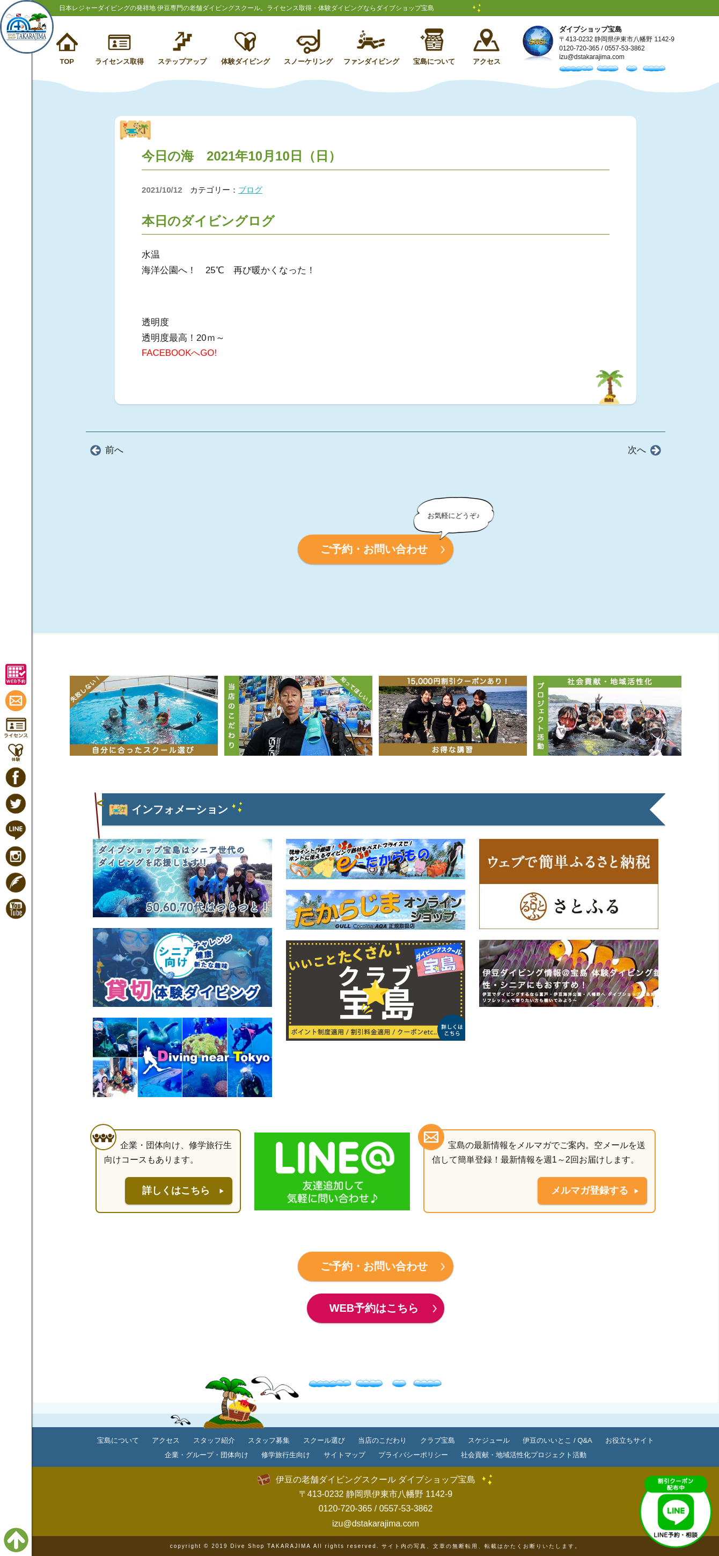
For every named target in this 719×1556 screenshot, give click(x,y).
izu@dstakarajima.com (592, 57)
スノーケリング (308, 61)
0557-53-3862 (625, 48)
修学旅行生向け (285, 1455)
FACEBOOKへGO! (179, 353)
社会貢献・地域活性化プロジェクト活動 (523, 1455)
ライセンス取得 (119, 61)
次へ (637, 450)
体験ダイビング (245, 61)
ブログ (250, 189)
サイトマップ (344, 1455)
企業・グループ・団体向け (206, 1455)
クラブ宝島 (437, 1440)
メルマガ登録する (589, 1190)
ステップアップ (182, 61)
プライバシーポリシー (413, 1455)
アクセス (487, 61)
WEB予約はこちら (374, 1308)
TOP (67, 61)
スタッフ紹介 (214, 1440)
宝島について (434, 61)
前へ (114, 450)
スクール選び (324, 1440)
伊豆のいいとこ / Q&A (557, 1440)
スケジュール (489, 1440)
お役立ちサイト (629, 1440)
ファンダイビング (371, 61)
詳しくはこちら (176, 1190)
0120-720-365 (579, 48)
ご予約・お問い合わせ (374, 549)
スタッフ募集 (269, 1440)
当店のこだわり (382, 1440)
